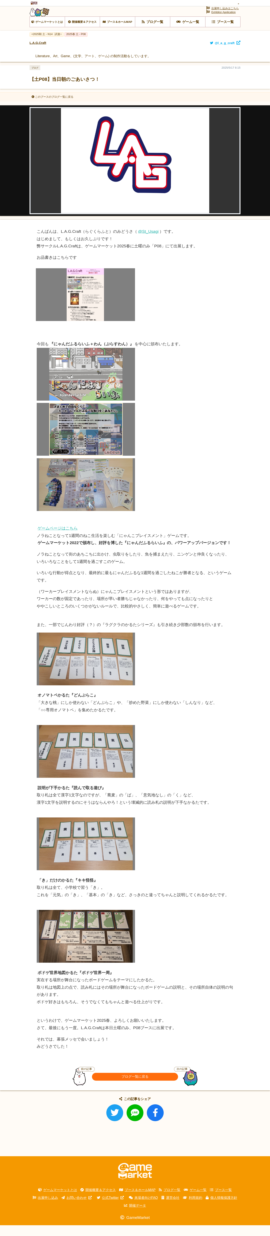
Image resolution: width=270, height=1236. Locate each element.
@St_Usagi (148, 242)
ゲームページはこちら (58, 539)
